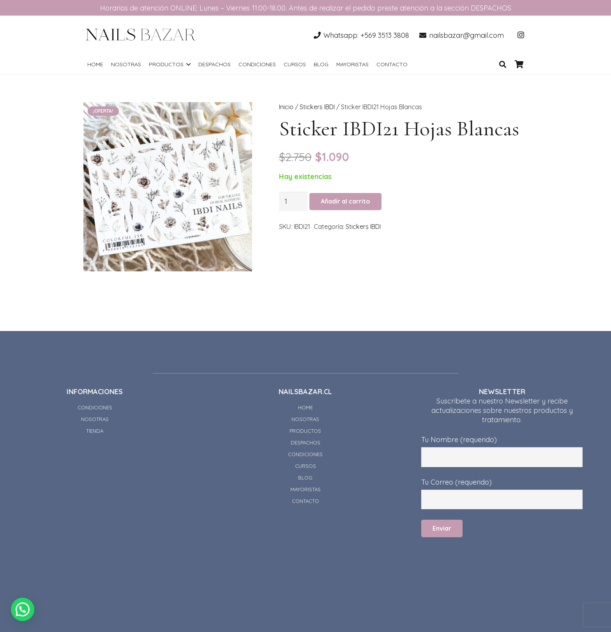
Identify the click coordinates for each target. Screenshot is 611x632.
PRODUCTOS (305, 431)
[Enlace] (140, 35)
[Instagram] (521, 35)
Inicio (286, 107)
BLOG (305, 477)
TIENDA (94, 431)
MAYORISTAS (305, 489)
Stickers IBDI (317, 107)
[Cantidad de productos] (293, 201)
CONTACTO (305, 501)
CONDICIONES (95, 407)
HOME (305, 407)
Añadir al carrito (345, 201)
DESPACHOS (305, 442)
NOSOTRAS (95, 419)
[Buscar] (502, 64)
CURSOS (305, 466)
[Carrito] (519, 64)
